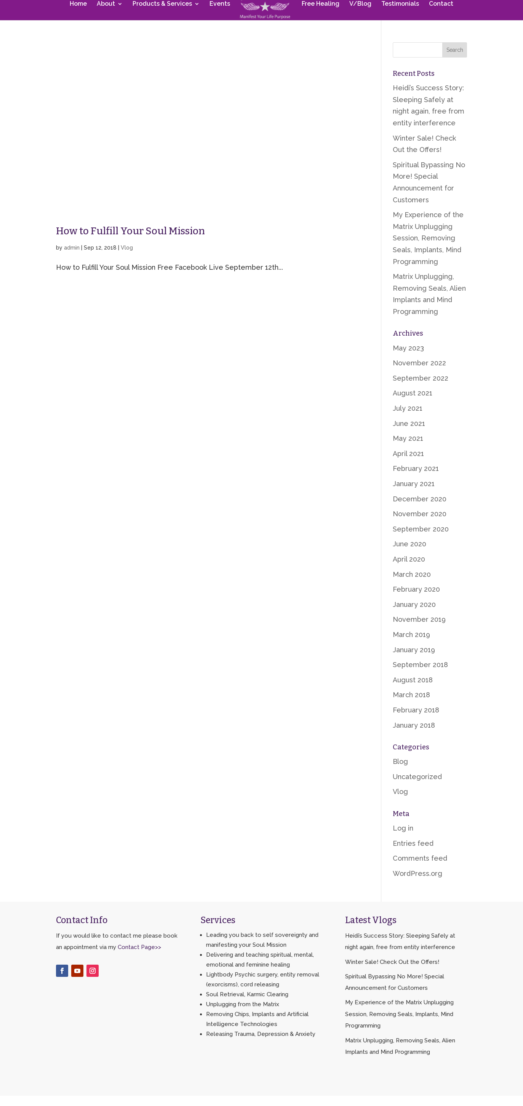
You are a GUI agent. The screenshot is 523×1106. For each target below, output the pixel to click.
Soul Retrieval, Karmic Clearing (247, 1004)
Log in (403, 838)
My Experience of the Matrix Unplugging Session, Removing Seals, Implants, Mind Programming (428, 248)
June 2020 (409, 554)
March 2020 (412, 585)
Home (79, 18)
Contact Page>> (139, 957)
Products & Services (164, 18)
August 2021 (412, 403)
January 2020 (414, 615)
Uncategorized (417, 787)
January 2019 (414, 660)
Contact (439, 18)
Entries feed (413, 854)
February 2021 (416, 479)
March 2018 (411, 705)
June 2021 (409, 434)
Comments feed (420, 868)
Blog (400, 772)
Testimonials (398, 18)
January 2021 (414, 494)
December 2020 (419, 509)
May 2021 (408, 449)
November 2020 (419, 524)
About (107, 18)
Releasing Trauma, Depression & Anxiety (260, 1044)
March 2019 (411, 645)
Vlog (127, 258)
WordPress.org (417, 884)
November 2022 (419, 373)
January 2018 (414, 735)
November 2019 (419, 630)
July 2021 (407, 419)
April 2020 (409, 569)
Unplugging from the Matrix (242, 1014)
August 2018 (413, 690)
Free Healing (319, 18)
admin (72, 258)
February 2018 (416, 720)
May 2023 (408, 358)
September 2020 (421, 539)
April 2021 (408, 464)
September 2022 (420, 388)
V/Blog (359, 18)
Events (221, 18)
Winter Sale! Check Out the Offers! (392, 972)
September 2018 (420, 675)
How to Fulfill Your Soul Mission (130, 241)
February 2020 (416, 599)
